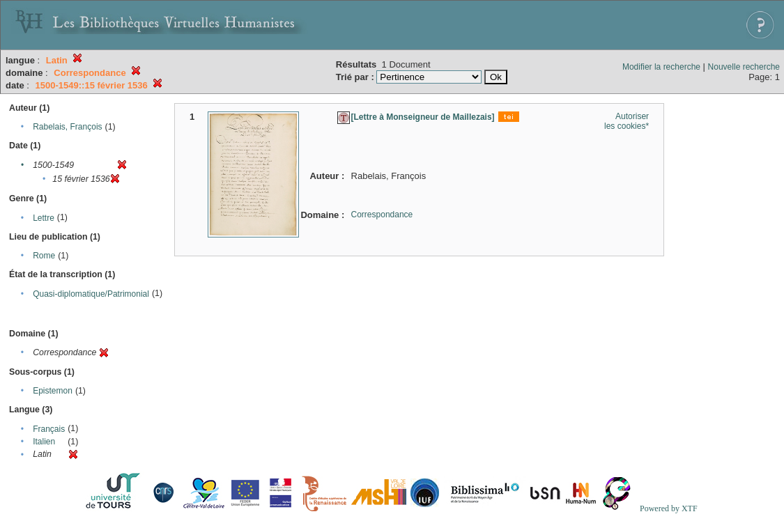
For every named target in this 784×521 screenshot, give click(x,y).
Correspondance (382, 214)
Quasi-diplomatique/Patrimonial (91, 294)
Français (49, 429)
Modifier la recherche (661, 67)
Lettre (43, 218)
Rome (44, 255)
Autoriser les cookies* (626, 121)
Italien (44, 441)
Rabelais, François (67, 127)
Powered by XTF (669, 508)
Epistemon (52, 391)
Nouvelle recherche (744, 67)
